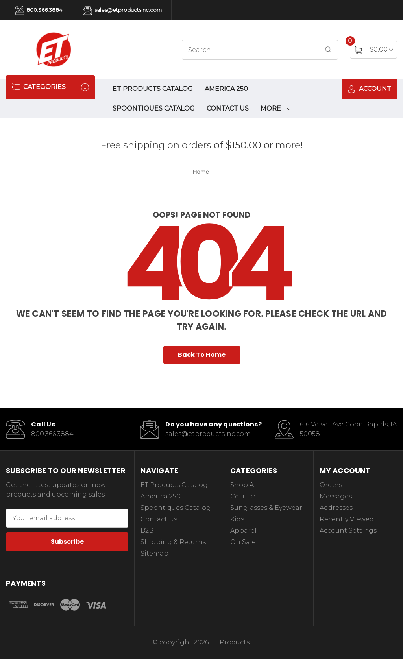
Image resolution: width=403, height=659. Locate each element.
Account (369, 89)
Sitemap (154, 553)
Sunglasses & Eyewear (266, 507)
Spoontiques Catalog (154, 108)
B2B (146, 530)
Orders (331, 485)
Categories (50, 87)
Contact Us (228, 108)
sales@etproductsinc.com (122, 10)
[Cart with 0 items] (381, 49)
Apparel (243, 530)
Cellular (243, 496)
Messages (336, 496)
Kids (237, 519)
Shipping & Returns (173, 542)
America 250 (226, 88)
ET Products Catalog (153, 88)
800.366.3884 (38, 10)
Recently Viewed (347, 519)
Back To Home (202, 354)
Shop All (244, 485)
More (275, 108)
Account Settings (348, 530)
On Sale (243, 542)
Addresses (336, 507)
